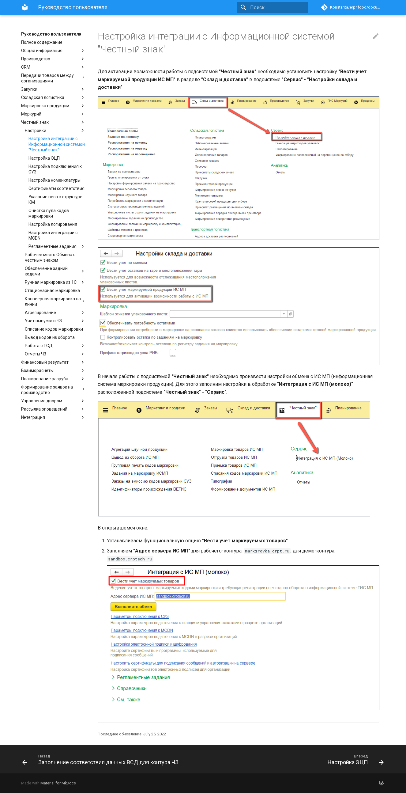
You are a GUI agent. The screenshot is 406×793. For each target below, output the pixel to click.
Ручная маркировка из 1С (55, 282)
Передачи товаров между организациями (53, 78)
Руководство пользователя (51, 34)
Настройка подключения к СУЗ (55, 169)
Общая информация (53, 50)
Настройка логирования (52, 224)
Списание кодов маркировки (54, 329)
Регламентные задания (56, 246)
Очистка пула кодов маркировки (48, 213)
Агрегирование (55, 312)
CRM (53, 67)
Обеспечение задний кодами (55, 271)
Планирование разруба (53, 378)
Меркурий (53, 114)
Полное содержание (41, 42)
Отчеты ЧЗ (55, 354)
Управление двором (53, 401)
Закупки (53, 89)
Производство (53, 59)
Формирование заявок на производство (53, 390)
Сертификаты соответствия (56, 188)
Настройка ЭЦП (44, 158)
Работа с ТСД (55, 345)
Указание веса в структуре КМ (55, 199)
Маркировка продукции (53, 105)
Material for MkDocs (58, 783)
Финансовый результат (53, 362)
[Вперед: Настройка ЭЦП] (296, 759)
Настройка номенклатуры (54, 180)
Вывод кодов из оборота (50, 337)
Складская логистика (53, 97)
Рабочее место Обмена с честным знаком (50, 257)
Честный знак (53, 122)
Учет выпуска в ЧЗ (55, 321)
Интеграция (53, 417)
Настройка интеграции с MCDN (52, 235)
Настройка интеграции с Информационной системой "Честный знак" (56, 144)
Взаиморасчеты (53, 370)
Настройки (55, 130)
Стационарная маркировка (52, 290)
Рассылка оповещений (53, 409)
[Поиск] (272, 7)
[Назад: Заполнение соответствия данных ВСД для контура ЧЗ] (110, 759)
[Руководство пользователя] (25, 7)
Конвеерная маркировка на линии (55, 301)
